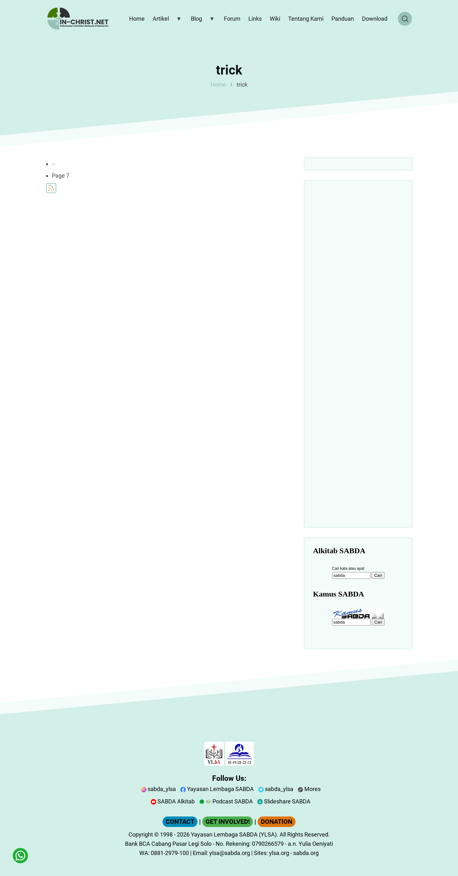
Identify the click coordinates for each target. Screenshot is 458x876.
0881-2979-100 (170, 853)
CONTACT (180, 821)
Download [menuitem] (374, 18)
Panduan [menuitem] (342, 18)
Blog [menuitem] (201, 20)
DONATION (276, 821)
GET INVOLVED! (227, 821)
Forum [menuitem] (232, 18)
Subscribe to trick (51, 188)
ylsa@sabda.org (229, 853)
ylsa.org (279, 853)
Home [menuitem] (137, 18)
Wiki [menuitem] (275, 18)
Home (218, 84)
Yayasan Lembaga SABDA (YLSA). (234, 834)
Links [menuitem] (255, 18)
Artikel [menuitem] (165, 20)
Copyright (140, 834)
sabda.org (306, 853)
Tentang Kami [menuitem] (305, 18)
